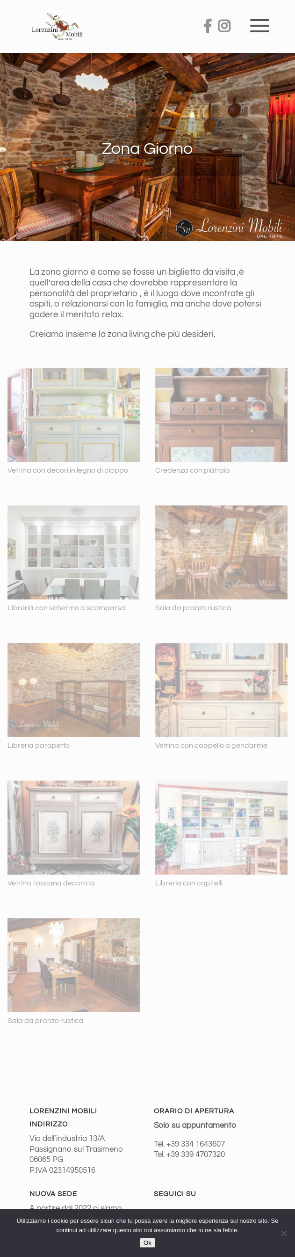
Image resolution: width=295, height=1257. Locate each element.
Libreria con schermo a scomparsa (66, 608)
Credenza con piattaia (192, 470)
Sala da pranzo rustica (193, 608)
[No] (283, 1233)
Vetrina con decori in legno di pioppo (67, 470)
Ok (147, 1242)
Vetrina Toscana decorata (51, 883)
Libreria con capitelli (189, 883)
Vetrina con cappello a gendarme (211, 745)
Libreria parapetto (38, 745)
